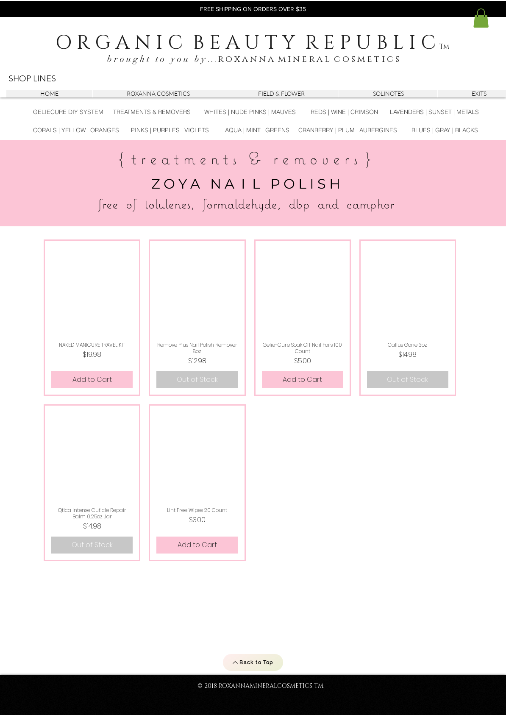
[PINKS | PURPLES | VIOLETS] (170, 130)
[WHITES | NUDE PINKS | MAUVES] (250, 112)
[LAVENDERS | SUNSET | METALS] (434, 112)
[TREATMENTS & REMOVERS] (152, 112)
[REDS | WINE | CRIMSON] (344, 112)
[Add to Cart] (92, 379)
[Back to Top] (253, 662)
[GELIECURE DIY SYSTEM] (68, 112)
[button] (481, 18)
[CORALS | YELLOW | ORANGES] (76, 130)
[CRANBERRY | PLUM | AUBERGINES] (347, 130)
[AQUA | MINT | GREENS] (257, 130)
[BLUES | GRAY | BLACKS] (445, 130)
